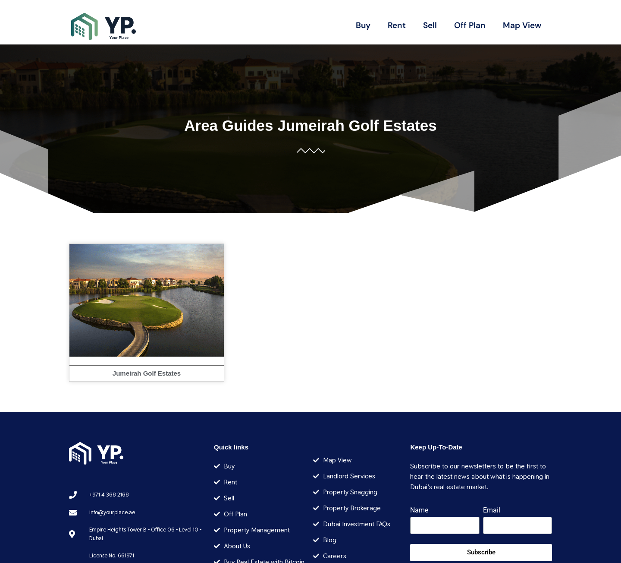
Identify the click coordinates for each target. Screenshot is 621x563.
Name (419, 510)
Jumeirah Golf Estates (357, 125)
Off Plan (470, 25)
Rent (397, 25)
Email (491, 510)
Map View (522, 25)
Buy (363, 25)
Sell (430, 25)
